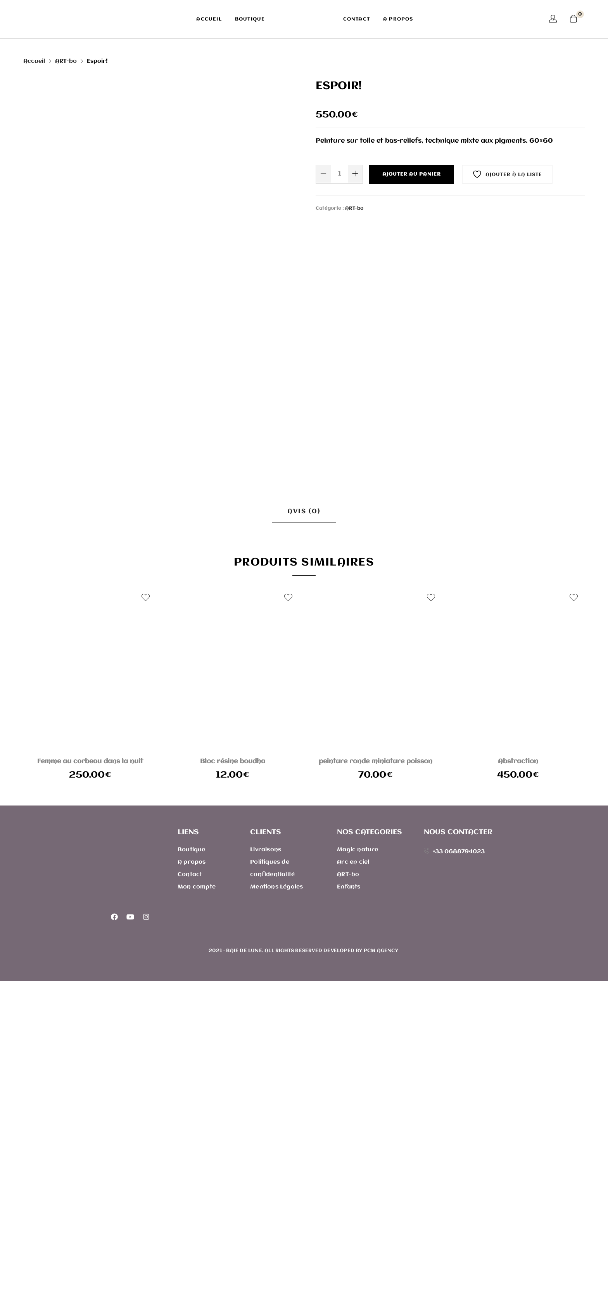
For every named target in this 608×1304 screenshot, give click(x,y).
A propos (398, 19)
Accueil (208, 19)
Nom (153, 771)
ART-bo (66, 61)
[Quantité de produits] (339, 173)
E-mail (317, 771)
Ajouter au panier (411, 174)
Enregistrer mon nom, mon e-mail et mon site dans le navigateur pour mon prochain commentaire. (278, 808)
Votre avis (161, 672)
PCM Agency (381, 1274)
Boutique (250, 19)
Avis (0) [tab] (304, 511)
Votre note (162, 628)
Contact (356, 19)
